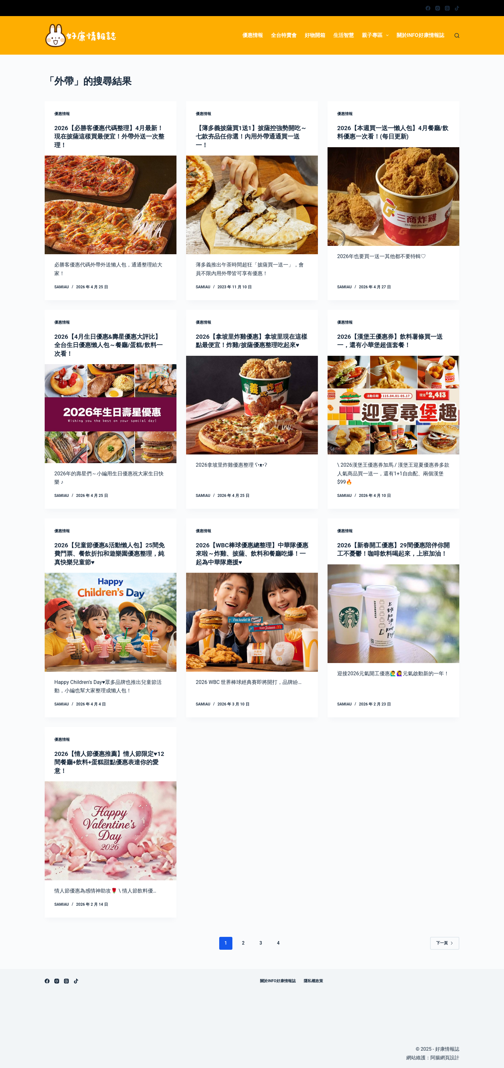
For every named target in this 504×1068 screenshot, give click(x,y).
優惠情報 (252, 35)
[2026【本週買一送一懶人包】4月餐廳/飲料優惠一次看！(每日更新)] (393, 196)
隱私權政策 (313, 979)
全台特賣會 (284, 35)
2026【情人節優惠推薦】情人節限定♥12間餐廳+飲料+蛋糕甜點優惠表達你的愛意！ (108, 761)
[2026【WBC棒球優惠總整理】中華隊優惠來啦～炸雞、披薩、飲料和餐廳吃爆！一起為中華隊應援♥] (252, 621)
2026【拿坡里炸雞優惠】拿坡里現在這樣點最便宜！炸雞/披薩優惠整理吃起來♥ (251, 344)
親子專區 (376, 35)
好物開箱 (315, 35)
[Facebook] (428, 8)
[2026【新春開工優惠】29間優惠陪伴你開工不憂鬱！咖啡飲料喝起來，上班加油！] (393, 621)
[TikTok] (457, 8)
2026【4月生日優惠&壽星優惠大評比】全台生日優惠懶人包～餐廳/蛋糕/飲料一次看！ (108, 344)
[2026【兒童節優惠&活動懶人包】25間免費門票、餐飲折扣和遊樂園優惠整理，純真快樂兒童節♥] (110, 621)
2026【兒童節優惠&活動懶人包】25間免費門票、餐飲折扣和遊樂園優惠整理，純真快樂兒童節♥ (109, 553)
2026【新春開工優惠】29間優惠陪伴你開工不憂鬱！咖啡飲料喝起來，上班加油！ (393, 553)
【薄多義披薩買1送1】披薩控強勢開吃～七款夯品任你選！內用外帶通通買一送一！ (251, 136)
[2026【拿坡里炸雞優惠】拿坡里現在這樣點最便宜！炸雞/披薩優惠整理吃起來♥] (252, 412)
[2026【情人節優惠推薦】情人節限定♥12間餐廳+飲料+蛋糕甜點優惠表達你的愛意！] (110, 829)
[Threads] (447, 8)
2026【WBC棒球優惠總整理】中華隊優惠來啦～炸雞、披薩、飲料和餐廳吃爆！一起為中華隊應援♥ (252, 553)
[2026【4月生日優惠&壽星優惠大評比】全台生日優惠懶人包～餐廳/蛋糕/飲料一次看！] (110, 412)
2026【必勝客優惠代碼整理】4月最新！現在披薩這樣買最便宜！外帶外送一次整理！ (109, 136)
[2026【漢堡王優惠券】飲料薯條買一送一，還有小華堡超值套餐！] (393, 404)
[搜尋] (457, 35)
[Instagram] (437, 8)
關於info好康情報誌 (420, 35)
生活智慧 (343, 35)
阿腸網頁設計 (444, 1056)
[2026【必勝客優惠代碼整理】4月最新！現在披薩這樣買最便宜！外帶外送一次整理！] (110, 204)
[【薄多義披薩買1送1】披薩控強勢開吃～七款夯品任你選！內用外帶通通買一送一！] (252, 204)
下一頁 (444, 941)
